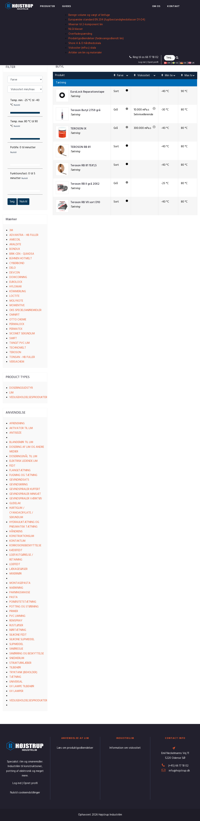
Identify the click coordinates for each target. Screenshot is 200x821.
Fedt (12, 466)
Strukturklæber (20, 663)
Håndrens (16, 531)
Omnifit (14, 315)
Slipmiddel (16, 644)
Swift (13, 338)
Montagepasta (19, 583)
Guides (66, 6)
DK (167, 63)
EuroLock (15, 282)
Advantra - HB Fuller (23, 235)
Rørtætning (17, 630)
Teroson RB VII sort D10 (85, 202)
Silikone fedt (18, 635)
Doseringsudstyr (21, 388)
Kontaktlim (17, 541)
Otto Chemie (17, 319)
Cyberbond (16, 263)
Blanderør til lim (21, 442)
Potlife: (23, 149)
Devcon (14, 272)
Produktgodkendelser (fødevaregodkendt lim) (96, 38)
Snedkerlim (16, 658)
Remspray (15, 620)
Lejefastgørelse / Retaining (21, 557)
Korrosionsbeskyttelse (25, 545)
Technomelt (17, 348)
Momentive (17, 305)
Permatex (15, 329)
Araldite (15, 244)
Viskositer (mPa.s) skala (82, 48)
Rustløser (16, 625)
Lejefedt (14, 564)
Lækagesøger (18, 569)
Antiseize (15, 433)
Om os (156, 6)
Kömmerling (17, 291)
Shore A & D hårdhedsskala (84, 43)
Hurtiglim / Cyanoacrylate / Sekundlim (21, 513)
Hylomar (15, 286)
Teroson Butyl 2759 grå (85, 110)
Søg (12, 201)
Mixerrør (15, 574)
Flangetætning (19, 470)
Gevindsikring (18, 484)
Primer (13, 611)
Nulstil (23, 201)
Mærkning (16, 588)
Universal (16, 682)
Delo (12, 268)
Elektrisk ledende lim (23, 461)
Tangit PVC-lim (19, 343)
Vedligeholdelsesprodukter (28, 397)
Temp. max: (24, 124)
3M (11, 230)
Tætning (15, 677)
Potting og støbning (24, 606)
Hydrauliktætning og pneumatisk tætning (24, 524)
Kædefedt (15, 550)
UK (191, 63)
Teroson (15, 352)
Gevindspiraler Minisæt (25, 494)
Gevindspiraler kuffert (24, 489)
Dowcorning (18, 277)
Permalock (16, 324)
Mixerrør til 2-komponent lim (85, 24)
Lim (11, 393)
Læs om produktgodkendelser (75, 748)
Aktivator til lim (21, 428)
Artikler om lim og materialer (85, 52)
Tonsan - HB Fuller (22, 357)
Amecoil (14, 240)
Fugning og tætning (23, 475)
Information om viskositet (125, 748)
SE (175, 63)
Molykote (16, 301)
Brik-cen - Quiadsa (21, 254)
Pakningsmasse (19, 592)
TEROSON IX (78, 129)
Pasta (13, 597)
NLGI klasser (75, 29)
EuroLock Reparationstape (87, 92)
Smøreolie (16, 649)
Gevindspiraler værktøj (25, 498)
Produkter (47, 6)
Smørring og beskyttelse (26, 653)
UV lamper (16, 691)
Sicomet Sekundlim (22, 333)
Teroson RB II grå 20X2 (84, 184)
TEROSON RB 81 (80, 147)
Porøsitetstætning (22, 602)
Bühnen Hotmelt (20, 258)
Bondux (14, 249)
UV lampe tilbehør (21, 686)
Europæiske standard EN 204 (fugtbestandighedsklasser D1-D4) (106, 19)
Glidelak (15, 503)
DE (183, 63)
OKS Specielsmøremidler (25, 310)
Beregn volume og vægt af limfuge (89, 15)
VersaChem (16, 362)
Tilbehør (15, 667)
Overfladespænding (80, 34)
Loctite (14, 296)
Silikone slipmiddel (21, 639)
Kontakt (173, 6)
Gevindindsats (19, 480)
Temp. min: (24, 102)
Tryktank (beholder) (23, 672)
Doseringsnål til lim (23, 456)
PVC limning (17, 616)
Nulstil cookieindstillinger (25, 792)
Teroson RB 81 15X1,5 (83, 165)
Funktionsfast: (22, 176)
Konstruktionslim (21, 536)
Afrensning (17, 423)
